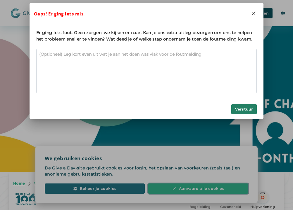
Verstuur (244, 109)
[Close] (253, 13)
